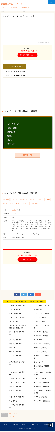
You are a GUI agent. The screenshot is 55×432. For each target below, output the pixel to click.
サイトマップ (36, 425)
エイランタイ (13, 417)
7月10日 (47, 200)
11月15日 (6, 200)
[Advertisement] (27, 29)
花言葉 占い (25, 425)
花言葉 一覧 (11, 7)
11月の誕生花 (22, 200)
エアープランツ (13, 415)
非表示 (21, 66)
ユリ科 (14, 210)
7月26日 (18, 204)
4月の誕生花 (22, 7)
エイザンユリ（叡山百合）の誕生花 (17, 75)
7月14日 (5, 204)
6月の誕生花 (39, 200)
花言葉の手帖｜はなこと (15, 4)
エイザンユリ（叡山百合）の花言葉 (22, 16)
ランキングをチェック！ (27, 55)
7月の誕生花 (34, 204)
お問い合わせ (47, 425)
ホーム (3, 7)
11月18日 (14, 200)
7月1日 (12, 204)
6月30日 (31, 200)
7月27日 (25, 204)
